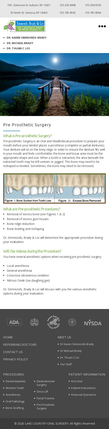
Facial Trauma (45, 398)
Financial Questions (83, 394)
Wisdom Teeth (15, 388)
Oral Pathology (15, 401)
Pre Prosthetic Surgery (45, 406)
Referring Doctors (20, 344)
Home (8, 337)
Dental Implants (16, 381)
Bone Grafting (15, 408)
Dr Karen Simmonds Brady (77, 344)
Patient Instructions (83, 388)
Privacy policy (15, 359)
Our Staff (66, 364)
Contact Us (13, 352)
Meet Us (64, 337)
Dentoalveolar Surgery (46, 383)
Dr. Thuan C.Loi (69, 357)
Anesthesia (13, 394)
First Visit (76, 381)
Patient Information (87, 374)
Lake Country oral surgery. (47, 423)
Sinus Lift (42, 391)
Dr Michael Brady (71, 351)
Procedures (13, 374)
